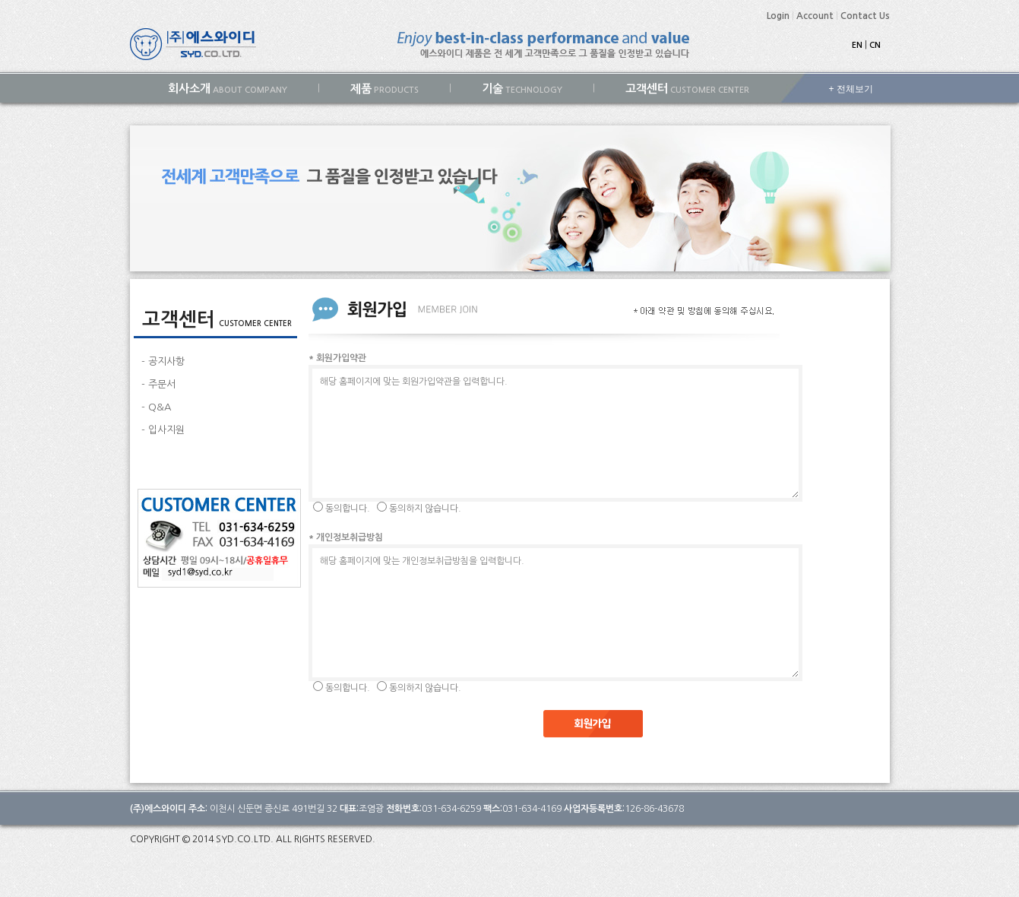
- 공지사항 (163, 361)
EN (857, 45)
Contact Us (865, 16)
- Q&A (156, 407)
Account (815, 16)
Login (778, 16)
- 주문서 (158, 384)
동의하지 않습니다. (425, 508)
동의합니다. (347, 508)
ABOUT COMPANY (227, 88)
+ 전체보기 (851, 89)
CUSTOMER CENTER (687, 88)
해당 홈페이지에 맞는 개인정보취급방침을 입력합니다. (555, 612)
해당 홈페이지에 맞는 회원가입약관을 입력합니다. (555, 433)
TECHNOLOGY (522, 88)
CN (875, 45)
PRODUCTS (384, 88)
